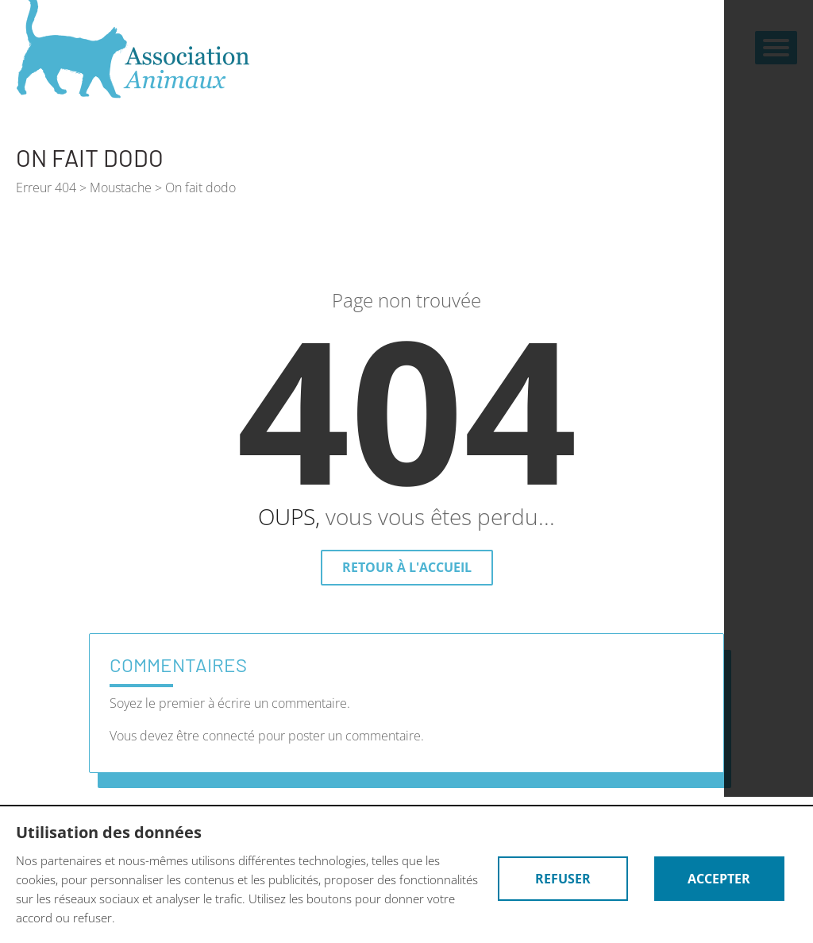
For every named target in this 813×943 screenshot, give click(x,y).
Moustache (121, 187)
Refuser (563, 878)
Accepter (719, 878)
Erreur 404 (46, 187)
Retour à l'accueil (407, 567)
